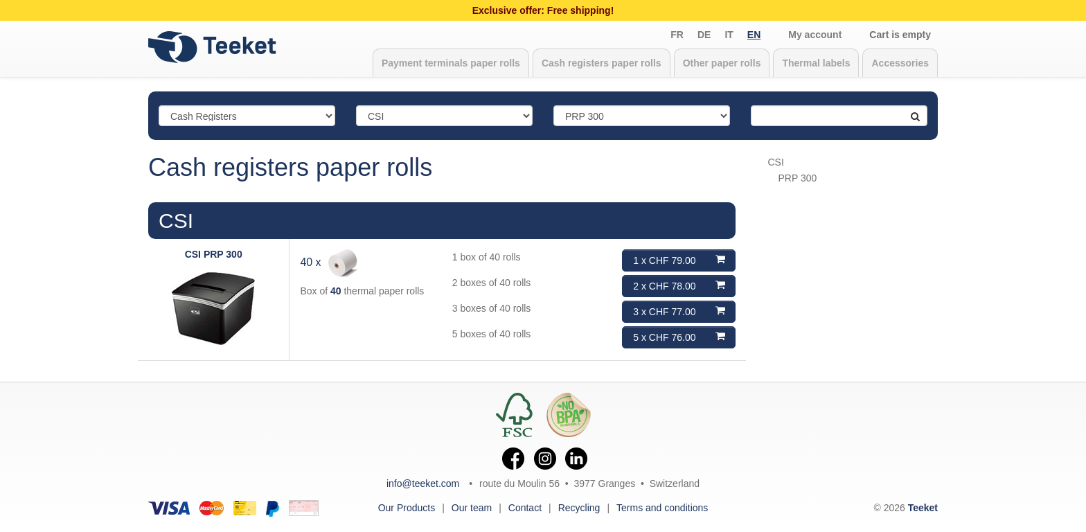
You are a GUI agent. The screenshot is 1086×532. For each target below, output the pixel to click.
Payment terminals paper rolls (451, 63)
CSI (176, 220)
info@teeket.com (422, 483)
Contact (525, 507)
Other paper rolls (722, 63)
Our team (472, 507)
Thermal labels (816, 63)
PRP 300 (797, 178)
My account (815, 34)
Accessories (900, 63)
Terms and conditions (662, 507)
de (704, 34)
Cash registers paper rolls (601, 63)
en (753, 34)
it (728, 34)
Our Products (406, 507)
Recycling (579, 507)
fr (677, 34)
